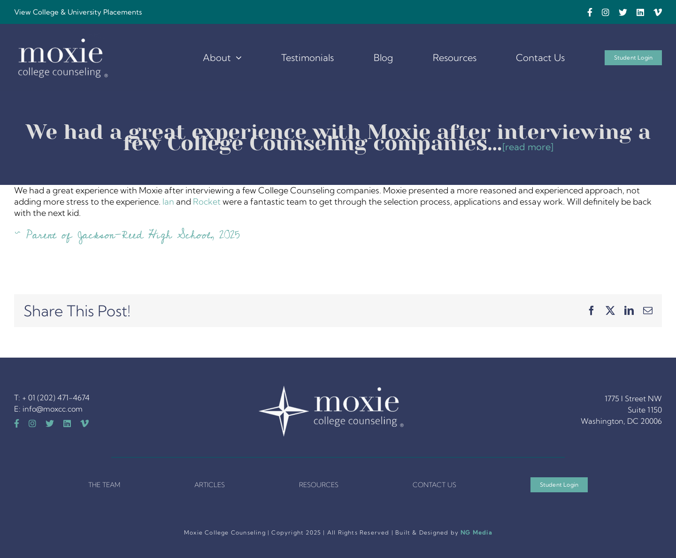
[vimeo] (657, 12)
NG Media (476, 532)
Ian (168, 201)
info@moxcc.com (53, 408)
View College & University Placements (78, 12)
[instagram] (605, 12)
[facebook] (589, 12)
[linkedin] (640, 12)
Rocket (207, 201)
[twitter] (623, 12)
